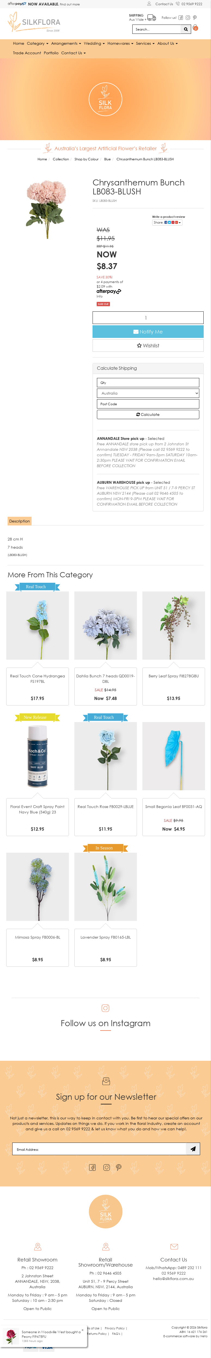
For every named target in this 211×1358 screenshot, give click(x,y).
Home (18, 43)
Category (37, 43)
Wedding (94, 43)
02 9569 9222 (189, 3)
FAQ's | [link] (117, 1333)
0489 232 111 (190, 1267)
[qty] (148, 382)
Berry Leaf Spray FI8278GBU (174, 675)
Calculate (148, 414)
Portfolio (51, 52)
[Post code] (148, 403)
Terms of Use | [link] (92, 1328)
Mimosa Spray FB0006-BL (37, 937)
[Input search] (156, 29)
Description (19, 520)
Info (100, 296)
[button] (148, 345)
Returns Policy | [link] (98, 1333)
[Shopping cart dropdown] (195, 27)
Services (145, 43)
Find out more (69, 4)
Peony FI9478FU (34, 1337)
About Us (167, 43)
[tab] (20, 520)
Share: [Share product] (167, 222)
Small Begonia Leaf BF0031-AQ (173, 806)
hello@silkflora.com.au (173, 1278)
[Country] (148, 393)
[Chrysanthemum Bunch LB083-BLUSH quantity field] (148, 317)
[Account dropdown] (150, 3)
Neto (203, 1336)
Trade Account (27, 52)
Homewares (120, 43)
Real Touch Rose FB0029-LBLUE (106, 806)
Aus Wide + (142, 16)
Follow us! (169, 18)
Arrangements (66, 43)
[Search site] (186, 29)
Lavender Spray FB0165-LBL (106, 937)
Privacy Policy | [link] (116, 1328)
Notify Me (148, 331)
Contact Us (164, 4)
